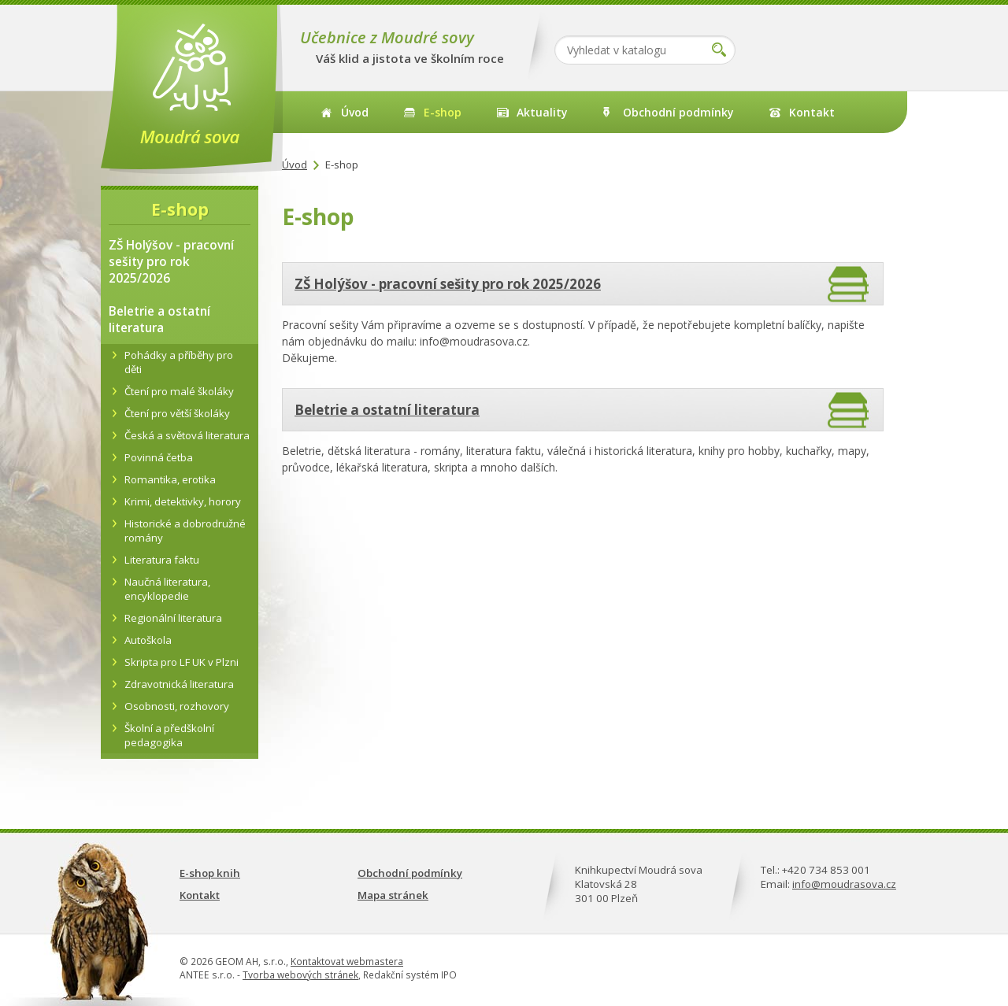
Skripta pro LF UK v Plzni (181, 662)
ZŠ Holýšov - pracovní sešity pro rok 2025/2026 (448, 284)
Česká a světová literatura (187, 435)
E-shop (442, 112)
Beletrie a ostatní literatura (387, 410)
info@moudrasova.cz (844, 884)
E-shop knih (210, 873)
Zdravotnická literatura (179, 684)
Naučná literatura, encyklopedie (167, 589)
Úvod (355, 112)
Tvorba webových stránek (300, 975)
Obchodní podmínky (678, 112)
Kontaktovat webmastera (347, 961)
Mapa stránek (393, 895)
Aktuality (542, 112)
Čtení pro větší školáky (177, 413)
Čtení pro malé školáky (179, 391)
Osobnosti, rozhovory (176, 706)
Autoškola (148, 640)
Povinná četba (158, 457)
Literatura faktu (161, 560)
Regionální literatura (173, 618)
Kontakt (812, 112)
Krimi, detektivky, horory (182, 501)
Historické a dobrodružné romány (185, 530)
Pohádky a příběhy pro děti (178, 362)
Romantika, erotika (170, 479)
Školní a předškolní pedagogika (169, 735)
